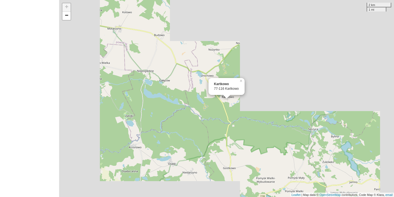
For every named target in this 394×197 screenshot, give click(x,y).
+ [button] (66, 7)
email (389, 194)
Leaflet (296, 194)
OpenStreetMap (330, 194)
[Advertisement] (29, 98)
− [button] (66, 16)
